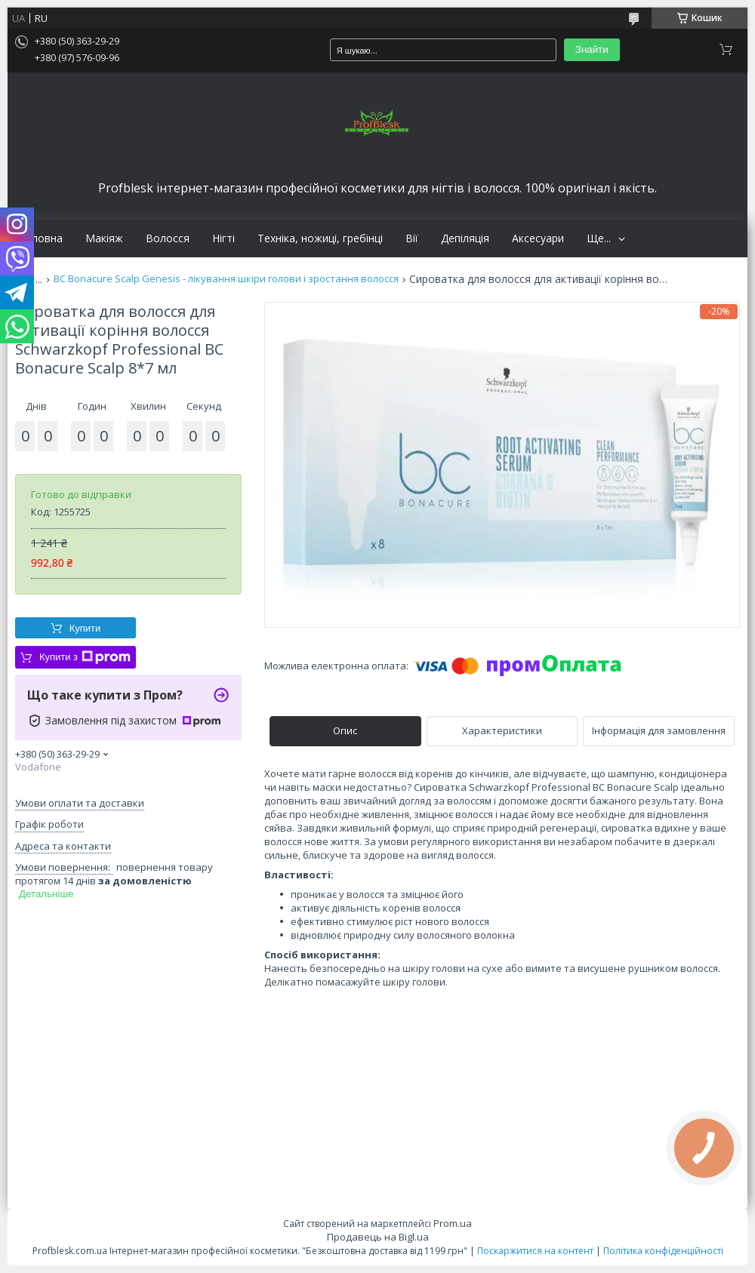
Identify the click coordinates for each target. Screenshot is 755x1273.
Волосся (168, 238)
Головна (41, 238)
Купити (85, 628)
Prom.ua (452, 1223)
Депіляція (465, 238)
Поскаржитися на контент (535, 1250)
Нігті (223, 238)
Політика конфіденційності (663, 1250)
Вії (411, 238)
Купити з (85, 657)
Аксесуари (538, 238)
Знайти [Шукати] (592, 49)
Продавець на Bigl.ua (378, 1237)
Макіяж (104, 238)
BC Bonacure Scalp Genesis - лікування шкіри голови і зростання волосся (226, 278)
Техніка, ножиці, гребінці (320, 238)
